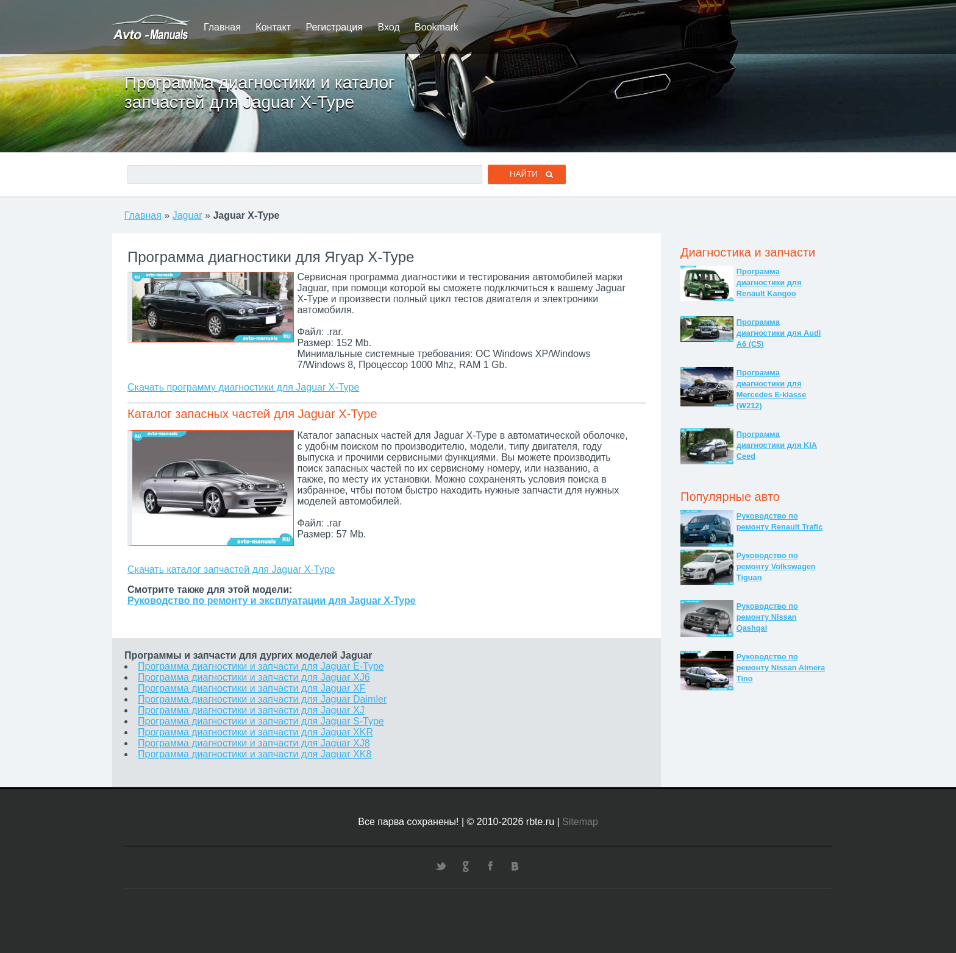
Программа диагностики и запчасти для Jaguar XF (251, 688)
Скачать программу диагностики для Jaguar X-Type (243, 387)
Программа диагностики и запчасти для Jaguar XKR (255, 732)
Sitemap (580, 822)
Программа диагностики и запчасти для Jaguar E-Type (261, 666)
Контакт (273, 27)
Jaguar (187, 215)
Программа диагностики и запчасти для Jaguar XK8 (254, 754)
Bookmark (436, 27)
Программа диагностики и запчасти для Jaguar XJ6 (254, 677)
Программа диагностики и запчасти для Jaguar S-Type (261, 721)
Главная (222, 27)
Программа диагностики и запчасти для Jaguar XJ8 (254, 743)
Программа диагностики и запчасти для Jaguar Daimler (262, 699)
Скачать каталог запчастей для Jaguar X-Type (231, 569)
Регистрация (334, 27)
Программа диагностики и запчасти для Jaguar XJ (251, 710)
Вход (388, 27)
